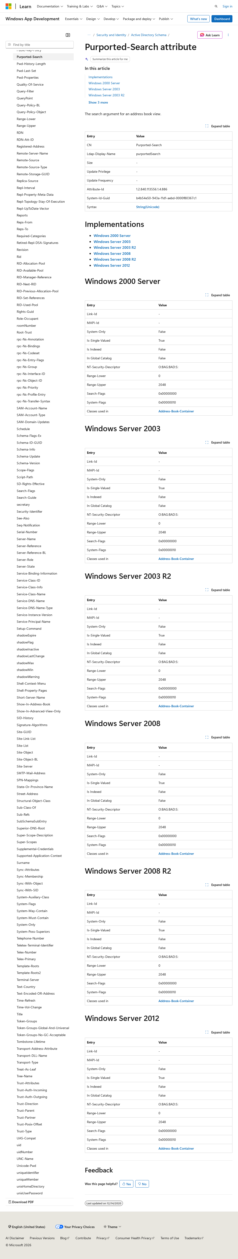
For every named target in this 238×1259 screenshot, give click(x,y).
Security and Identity (111, 35)
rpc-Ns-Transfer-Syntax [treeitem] (33, 401)
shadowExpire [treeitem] (26, 635)
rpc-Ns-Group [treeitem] (27, 366)
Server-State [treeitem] (26, 566)
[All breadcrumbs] (89, 35)
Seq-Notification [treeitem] (28, 525)
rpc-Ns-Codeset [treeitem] (28, 353)
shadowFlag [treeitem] (25, 642)
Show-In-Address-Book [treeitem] (33, 704)
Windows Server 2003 (104, 89)
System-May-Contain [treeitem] (32, 911)
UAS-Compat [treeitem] (26, 1138)
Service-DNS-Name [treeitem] (31, 601)
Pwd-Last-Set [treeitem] (26, 70)
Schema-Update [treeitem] (28, 456)
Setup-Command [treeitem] (29, 628)
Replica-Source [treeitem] (27, 180)
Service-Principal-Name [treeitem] (33, 621)
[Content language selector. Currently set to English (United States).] (27, 1226)
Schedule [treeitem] (23, 429)
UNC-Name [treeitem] (25, 1158)
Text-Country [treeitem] (26, 986)
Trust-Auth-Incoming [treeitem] (32, 1090)
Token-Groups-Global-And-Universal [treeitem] (43, 1028)
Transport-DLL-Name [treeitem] (32, 1055)
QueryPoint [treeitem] (25, 98)
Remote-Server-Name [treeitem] (32, 153)
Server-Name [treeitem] (26, 539)
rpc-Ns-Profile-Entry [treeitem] (31, 394)
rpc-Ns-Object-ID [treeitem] (29, 380)
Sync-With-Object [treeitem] (30, 883)
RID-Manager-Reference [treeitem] (34, 277)
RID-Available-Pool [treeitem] (30, 270)
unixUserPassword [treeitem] (30, 1193)
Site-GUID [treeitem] (24, 732)
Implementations (100, 77)
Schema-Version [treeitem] (28, 463)
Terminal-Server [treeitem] (28, 979)
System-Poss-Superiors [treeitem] (33, 931)
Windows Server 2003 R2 (107, 95)
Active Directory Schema (148, 35)
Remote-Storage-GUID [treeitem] (33, 174)
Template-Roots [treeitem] (28, 966)
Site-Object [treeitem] (25, 752)
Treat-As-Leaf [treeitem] (26, 1069)
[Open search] (216, 6)
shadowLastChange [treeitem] (30, 656)
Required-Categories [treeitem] (31, 236)
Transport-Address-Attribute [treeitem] (37, 1048)
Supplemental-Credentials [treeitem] (35, 849)
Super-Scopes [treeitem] (27, 842)
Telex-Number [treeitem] (26, 952)
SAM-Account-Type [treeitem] (31, 415)
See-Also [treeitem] (23, 518)
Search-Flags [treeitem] (26, 490)
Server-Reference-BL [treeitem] (31, 552)
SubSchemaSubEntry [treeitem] (32, 821)
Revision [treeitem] (22, 249)
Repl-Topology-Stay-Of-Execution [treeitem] (41, 201)
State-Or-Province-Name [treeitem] (35, 786)
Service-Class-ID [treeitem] (28, 580)
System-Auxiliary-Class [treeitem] (33, 897)
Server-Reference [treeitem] (29, 546)
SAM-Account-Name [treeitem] (32, 408)
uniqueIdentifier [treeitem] (28, 1172)
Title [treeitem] (20, 1014)
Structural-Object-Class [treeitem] (33, 800)
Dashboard (222, 19)
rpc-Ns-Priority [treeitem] (27, 387)
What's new (198, 19)
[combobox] (40, 44)
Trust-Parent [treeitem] (25, 1110)
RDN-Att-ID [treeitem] (25, 139)
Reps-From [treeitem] (24, 222)
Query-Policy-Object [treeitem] (31, 112)
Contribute (83, 1238)
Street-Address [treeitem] (27, 793)
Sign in (227, 6)
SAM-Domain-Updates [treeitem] (33, 422)
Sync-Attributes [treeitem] (28, 869)
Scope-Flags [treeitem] (25, 470)
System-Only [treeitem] (26, 924)
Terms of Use (170, 1238)
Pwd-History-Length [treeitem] (31, 63)
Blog (63, 1238)
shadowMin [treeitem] (25, 669)
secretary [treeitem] (23, 504)
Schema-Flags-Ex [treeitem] (29, 435)
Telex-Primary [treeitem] (26, 959)
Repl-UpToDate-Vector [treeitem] (33, 208)
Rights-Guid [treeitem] (25, 311)
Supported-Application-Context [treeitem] (39, 855)
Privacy (101, 1238)
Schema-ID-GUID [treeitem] (29, 442)
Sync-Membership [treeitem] (30, 876)
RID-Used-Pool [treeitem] (27, 305)
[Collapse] (68, 35)
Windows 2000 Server (104, 83)
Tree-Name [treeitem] (24, 1076)
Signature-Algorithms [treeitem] (32, 725)
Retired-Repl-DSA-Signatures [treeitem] (37, 242)
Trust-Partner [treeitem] (26, 1117)
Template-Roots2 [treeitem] (29, 972)
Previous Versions (42, 1238)
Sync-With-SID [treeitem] (27, 890)
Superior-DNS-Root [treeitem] (31, 828)
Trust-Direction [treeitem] (27, 1103)
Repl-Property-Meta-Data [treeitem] (35, 194)
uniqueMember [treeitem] (28, 1179)
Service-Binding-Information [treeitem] (37, 573)
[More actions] (228, 35)
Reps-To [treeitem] (22, 229)
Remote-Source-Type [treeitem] (32, 167)
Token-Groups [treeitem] (27, 1021)
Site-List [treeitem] (22, 745)
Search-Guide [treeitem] (26, 497)
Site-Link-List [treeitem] (26, 738)
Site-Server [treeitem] (25, 766)
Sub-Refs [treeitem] (23, 814)
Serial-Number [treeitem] (27, 532)
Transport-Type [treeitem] (27, 1062)
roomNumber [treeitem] (26, 325)
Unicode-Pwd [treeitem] (26, 1165)
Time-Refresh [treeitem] (26, 1000)
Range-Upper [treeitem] (26, 125)
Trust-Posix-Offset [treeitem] (29, 1124)
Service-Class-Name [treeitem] (31, 594)
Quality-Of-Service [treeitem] (30, 84)
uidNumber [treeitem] (25, 1152)
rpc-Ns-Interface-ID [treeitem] (31, 373)
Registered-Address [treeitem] (30, 146)
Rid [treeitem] (19, 256)
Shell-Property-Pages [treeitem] (32, 690)
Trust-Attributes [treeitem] (28, 1083)
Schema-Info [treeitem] (26, 449)
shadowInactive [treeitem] (28, 649)
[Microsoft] (9, 6)
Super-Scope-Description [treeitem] (35, 835)
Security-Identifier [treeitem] (29, 511)
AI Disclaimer (15, 1238)
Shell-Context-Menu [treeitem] (31, 683)
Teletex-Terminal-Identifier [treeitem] (35, 945)
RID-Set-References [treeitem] (31, 298)
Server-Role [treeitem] (25, 559)
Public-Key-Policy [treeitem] (29, 50)
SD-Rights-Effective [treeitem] (30, 483)
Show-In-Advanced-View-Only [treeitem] (39, 711)
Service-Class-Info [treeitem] (30, 587)
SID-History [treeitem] (25, 718)
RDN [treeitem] (20, 132)
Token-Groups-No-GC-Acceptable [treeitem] (41, 1035)
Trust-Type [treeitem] (24, 1131)
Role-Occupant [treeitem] (27, 318)
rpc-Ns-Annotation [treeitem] (30, 339)
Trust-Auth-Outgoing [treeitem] (32, 1096)
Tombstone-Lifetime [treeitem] (31, 1041)
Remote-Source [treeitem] (28, 160)
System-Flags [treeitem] (26, 904)
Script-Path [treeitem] (25, 477)
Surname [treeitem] (23, 862)
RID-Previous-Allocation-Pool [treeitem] (37, 291)
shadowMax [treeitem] (25, 663)
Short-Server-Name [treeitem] (31, 697)
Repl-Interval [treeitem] (26, 187)
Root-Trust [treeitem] (24, 332)
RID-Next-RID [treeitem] (26, 284)
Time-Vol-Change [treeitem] (29, 1007)
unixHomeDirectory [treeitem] (30, 1186)
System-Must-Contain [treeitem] (33, 918)
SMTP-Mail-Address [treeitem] (31, 773)
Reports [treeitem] (22, 215)
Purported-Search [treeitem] (29, 56)
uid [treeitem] (19, 1145)
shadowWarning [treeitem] (28, 676)
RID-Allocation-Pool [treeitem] (31, 263)
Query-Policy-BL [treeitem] (28, 105)
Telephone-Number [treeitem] (30, 938)
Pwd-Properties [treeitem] (28, 77)
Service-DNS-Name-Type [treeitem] (35, 608)
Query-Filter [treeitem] (25, 91)
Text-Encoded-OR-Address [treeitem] (36, 993)
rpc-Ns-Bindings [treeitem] (28, 346)
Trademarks (193, 1238)
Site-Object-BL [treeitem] (27, 759)
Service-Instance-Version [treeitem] (34, 615)
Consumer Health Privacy (134, 1238)
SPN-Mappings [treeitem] (27, 780)
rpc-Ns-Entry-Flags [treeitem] (30, 360)
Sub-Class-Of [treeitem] (26, 807)
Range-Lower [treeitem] (26, 119)
